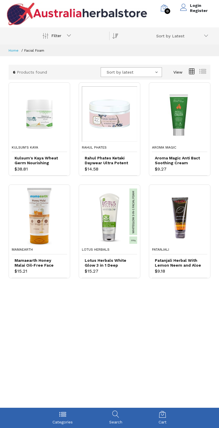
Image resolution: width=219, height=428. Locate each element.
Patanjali (160, 249)
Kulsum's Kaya (25, 147)
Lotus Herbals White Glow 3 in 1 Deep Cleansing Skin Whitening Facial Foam (108, 263)
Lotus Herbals (96, 249)
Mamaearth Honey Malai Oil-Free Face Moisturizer (34, 263)
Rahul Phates (94, 147)
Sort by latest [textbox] (120, 72)
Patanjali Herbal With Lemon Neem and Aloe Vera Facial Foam (178, 263)
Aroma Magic (164, 147)
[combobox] (181, 36)
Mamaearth (22, 249)
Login (195, 5)
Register (199, 10)
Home (14, 50)
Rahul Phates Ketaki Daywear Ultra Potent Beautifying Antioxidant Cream (106, 160)
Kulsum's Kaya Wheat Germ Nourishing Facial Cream (36, 160)
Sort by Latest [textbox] (170, 36)
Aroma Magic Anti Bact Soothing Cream (177, 160)
